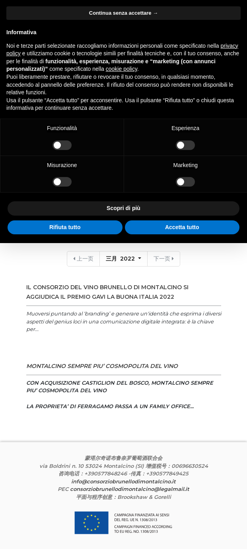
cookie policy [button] (121, 69)
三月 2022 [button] (121, 258)
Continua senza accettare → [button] (123, 13)
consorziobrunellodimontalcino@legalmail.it (129, 489)
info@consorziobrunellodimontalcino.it (123, 481)
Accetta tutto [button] (182, 227)
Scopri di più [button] (123, 208)
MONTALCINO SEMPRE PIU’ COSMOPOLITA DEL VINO (102, 366)
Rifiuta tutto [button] (65, 227)
